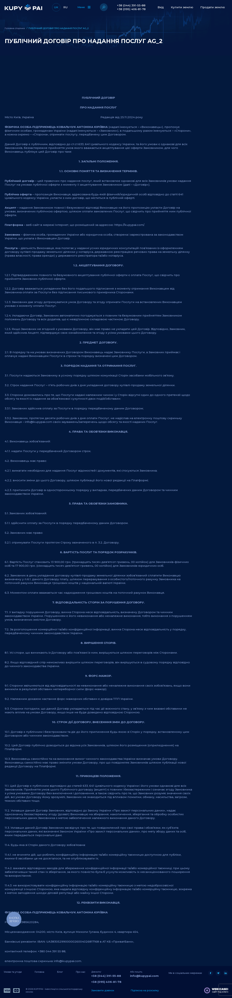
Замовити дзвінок (102, 990)
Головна (39, 971)
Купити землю (182, 7)
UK (56, 7)
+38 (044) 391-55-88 (131, 5)
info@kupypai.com (144, 975)
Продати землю (212, 7)
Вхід (161, 7)
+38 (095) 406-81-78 (131, 9)
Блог (60, 971)
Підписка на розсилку (145, 990)
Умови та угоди (13, 971)
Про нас (80, 971)
